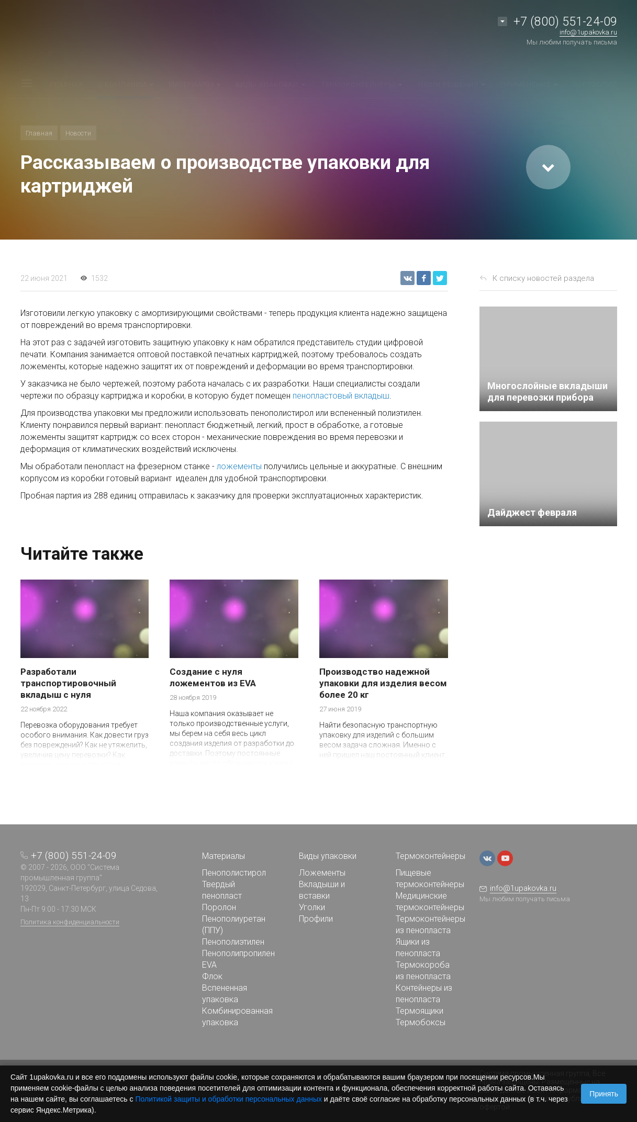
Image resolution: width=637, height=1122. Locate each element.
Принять (603, 1094)
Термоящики (419, 1011)
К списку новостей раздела (543, 278)
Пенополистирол (234, 873)
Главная (39, 133)
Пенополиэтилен (233, 942)
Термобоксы (420, 1022)
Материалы (223, 856)
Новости (78, 133)
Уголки (312, 907)
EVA (209, 965)
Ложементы (322, 873)
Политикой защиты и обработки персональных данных (228, 1099)
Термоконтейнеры (430, 856)
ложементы (239, 466)
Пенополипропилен (238, 953)
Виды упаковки (327, 856)
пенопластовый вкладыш (341, 396)
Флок (212, 976)
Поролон (219, 907)
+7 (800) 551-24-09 (565, 22)
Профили (316, 919)
